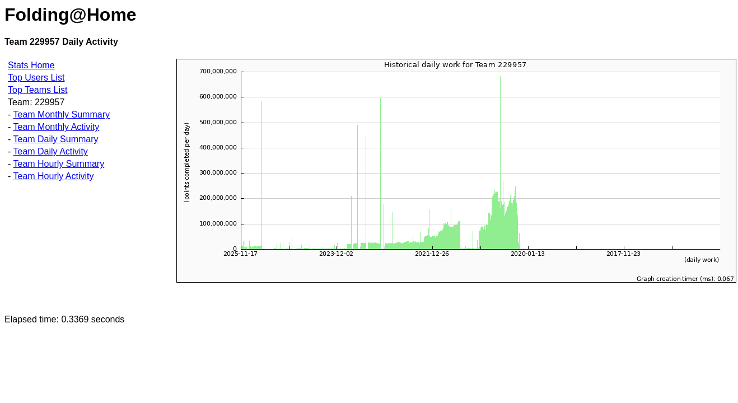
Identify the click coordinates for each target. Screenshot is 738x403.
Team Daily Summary (55, 139)
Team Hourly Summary (58, 163)
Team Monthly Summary (61, 114)
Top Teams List (37, 90)
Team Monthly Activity (56, 127)
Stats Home (31, 65)
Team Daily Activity (50, 151)
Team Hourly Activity (53, 176)
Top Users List (36, 77)
